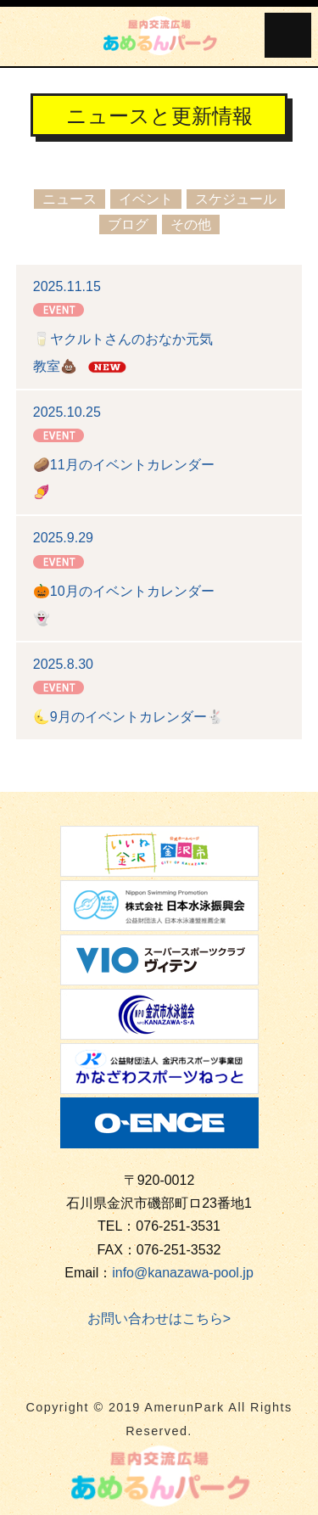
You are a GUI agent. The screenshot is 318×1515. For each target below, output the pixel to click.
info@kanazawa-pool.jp (183, 1272)
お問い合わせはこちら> (159, 1318)
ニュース (69, 199)
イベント (146, 199)
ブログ (128, 224)
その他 (190, 224)
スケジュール (235, 199)
